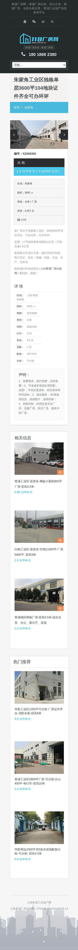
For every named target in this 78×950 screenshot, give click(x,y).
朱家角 (29, 107)
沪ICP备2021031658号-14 (52, 908)
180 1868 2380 (42, 54)
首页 (17, 107)
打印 (21, 219)
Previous (13, 135)
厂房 (34, 201)
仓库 (27, 201)
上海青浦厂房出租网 (22, 908)
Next (64, 135)
